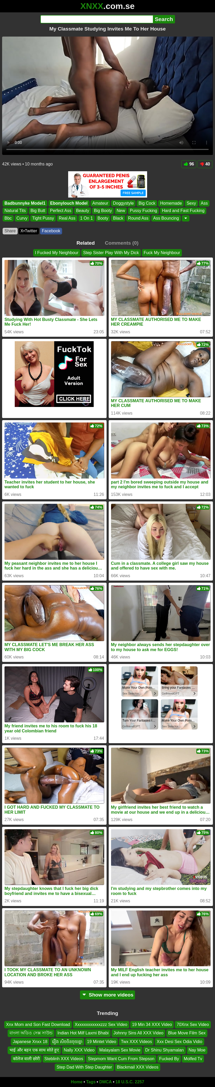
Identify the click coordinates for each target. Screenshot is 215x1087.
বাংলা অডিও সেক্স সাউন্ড (31, 1033)
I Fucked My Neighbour (56, 252)
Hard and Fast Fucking (183, 210)
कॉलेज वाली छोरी (26, 1058)
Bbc (8, 218)
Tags (91, 1082)
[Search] (96, 19)
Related (86, 243)
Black (118, 218)
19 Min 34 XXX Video (152, 1024)
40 (205, 164)
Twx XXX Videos (136, 1041)
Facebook (51, 231)
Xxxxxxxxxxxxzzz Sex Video (101, 1024)
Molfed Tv (193, 1058)
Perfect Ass (60, 210)
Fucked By (169, 1058)
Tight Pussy (43, 218)
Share (10, 231)
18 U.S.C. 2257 (130, 1082)
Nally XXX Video (79, 1050)
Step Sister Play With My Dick (111, 252)
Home (76, 1082)
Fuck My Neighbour (162, 252)
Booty (103, 218)
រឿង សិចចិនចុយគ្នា (67, 1041)
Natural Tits (15, 210)
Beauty (82, 210)
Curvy (22, 218)
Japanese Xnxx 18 (30, 1041)
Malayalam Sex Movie (120, 1050)
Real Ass (67, 218)
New (121, 210)
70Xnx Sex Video (193, 1024)
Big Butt (38, 210)
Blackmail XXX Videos (137, 1067)
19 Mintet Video (101, 1041)
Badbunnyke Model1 (25, 203)
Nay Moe (197, 1050)
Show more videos (107, 995)
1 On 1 (86, 218)
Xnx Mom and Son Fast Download (38, 1024)
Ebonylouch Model (69, 203)
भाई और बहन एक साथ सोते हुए (34, 1050)
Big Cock (146, 203)
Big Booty (103, 210)
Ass (204, 203)
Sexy (191, 203)
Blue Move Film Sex (187, 1033)
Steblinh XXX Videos (63, 1058)
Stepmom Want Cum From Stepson (121, 1058)
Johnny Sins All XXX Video (138, 1033)
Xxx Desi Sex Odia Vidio (179, 1041)
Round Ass (138, 218)
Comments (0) (121, 243)
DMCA (105, 1082)
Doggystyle (123, 203)
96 (189, 164)
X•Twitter (29, 231)
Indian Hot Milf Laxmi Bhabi (83, 1033)
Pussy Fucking (143, 210)
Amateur (100, 203)
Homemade (171, 203)
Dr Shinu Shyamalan (164, 1050)
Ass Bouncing (166, 218)
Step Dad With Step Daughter (84, 1067)
